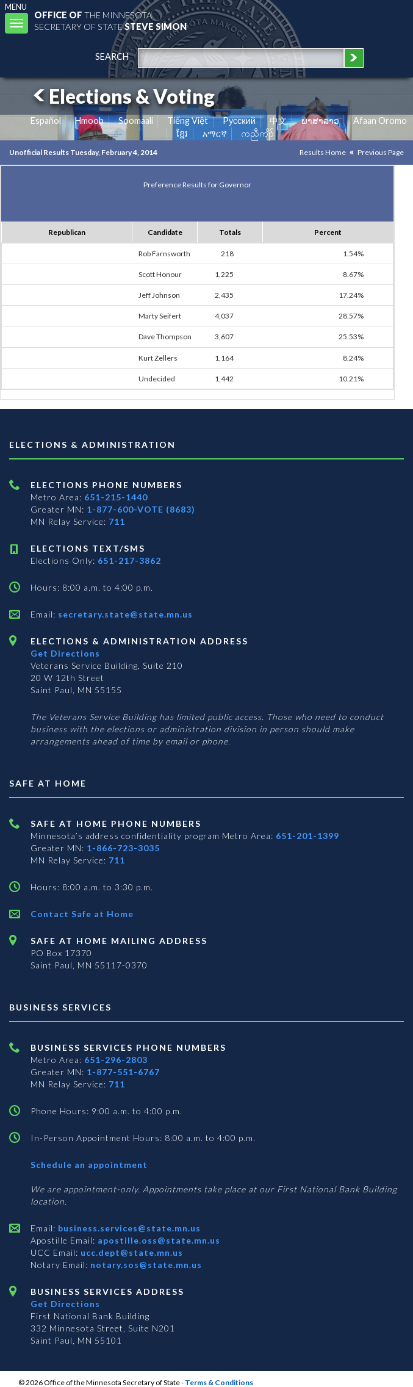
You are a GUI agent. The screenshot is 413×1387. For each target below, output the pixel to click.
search (112, 56)
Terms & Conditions (219, 1382)
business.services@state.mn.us (128, 1228)
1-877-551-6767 (123, 1072)
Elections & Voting (122, 96)
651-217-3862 (129, 560)
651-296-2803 (116, 1059)
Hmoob (89, 120)
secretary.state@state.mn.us (124, 614)
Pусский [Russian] (239, 120)
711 (117, 521)
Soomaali (135, 120)
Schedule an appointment (89, 1164)
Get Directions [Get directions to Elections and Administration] (65, 653)
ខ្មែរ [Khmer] (182, 133)
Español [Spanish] (46, 120)
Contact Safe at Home (82, 914)
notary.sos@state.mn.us (145, 1264)
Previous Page (380, 152)
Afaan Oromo (380, 120)
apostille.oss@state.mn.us (157, 1240)
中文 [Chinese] (278, 120)
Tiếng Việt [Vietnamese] (187, 120)
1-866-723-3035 (123, 848)
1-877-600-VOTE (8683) (141, 509)
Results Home (323, 152)
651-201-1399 (307, 835)
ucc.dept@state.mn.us (130, 1252)
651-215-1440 (116, 497)
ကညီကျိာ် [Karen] (257, 133)
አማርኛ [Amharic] (215, 133)
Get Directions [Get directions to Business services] (65, 1304)
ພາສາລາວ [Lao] (320, 120)
